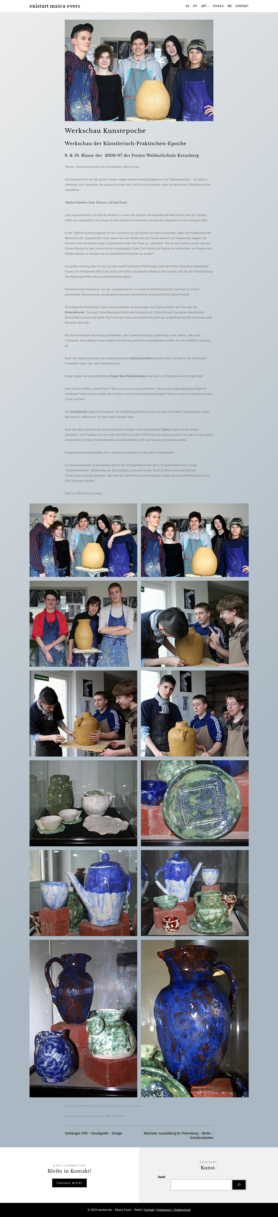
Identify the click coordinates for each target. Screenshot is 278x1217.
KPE (78, 1116)
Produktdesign (93, 1116)
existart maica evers (55, 6)
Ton (107, 1116)
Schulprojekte (112, 1106)
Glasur (69, 1116)
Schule (95, 1106)
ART (204, 6)
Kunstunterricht (77, 1106)
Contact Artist (69, 1183)
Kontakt (149, 1210)
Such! (161, 1177)
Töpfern (117, 1116)
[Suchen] (239, 1185)
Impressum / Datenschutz (174, 1210)
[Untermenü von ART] (208, 6)
